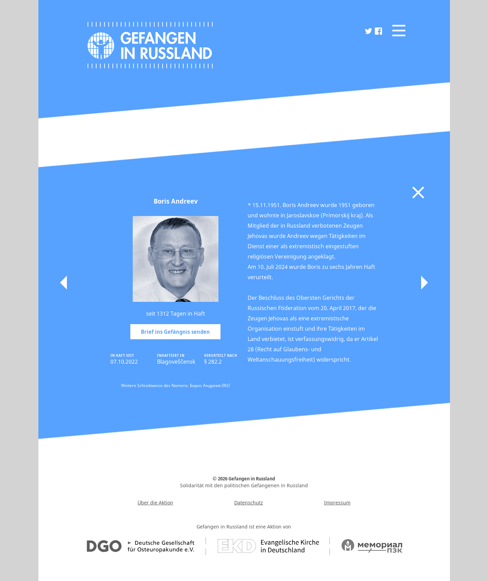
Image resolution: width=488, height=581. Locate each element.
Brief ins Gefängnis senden (175, 331)
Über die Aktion (155, 502)
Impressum (337, 502)
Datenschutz (248, 502)
